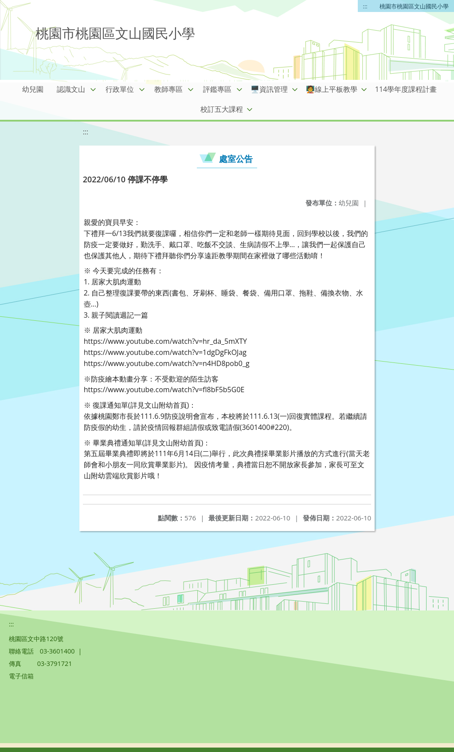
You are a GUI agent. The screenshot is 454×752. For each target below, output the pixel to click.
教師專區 (168, 89)
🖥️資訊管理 (269, 89)
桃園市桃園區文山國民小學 (414, 6)
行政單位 (120, 89)
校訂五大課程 (221, 109)
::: (365, 6)
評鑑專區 (217, 89)
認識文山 (71, 89)
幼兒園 (32, 89)
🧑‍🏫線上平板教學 (331, 89)
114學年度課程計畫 (406, 89)
